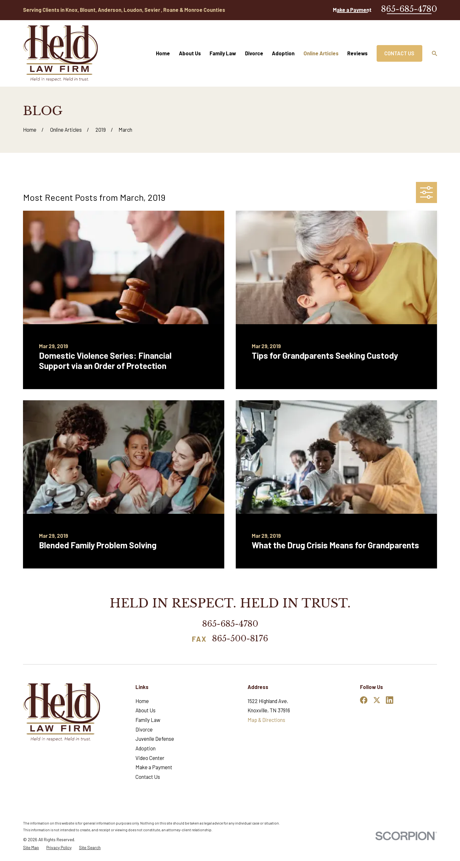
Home (142, 701)
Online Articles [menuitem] (321, 53)
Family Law (147, 720)
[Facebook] (363, 700)
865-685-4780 (409, 9)
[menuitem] (31, 848)
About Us (145, 710)
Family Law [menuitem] (223, 53)
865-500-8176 (240, 639)
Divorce (144, 729)
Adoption (145, 748)
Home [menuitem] (163, 53)
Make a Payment (352, 10)
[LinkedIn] (389, 700)
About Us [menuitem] (190, 53)
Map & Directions (266, 720)
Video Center (150, 758)
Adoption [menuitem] (283, 53)
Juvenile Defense (154, 739)
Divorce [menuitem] (254, 53)
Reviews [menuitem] (357, 53)
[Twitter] (376, 700)
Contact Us (399, 53)
